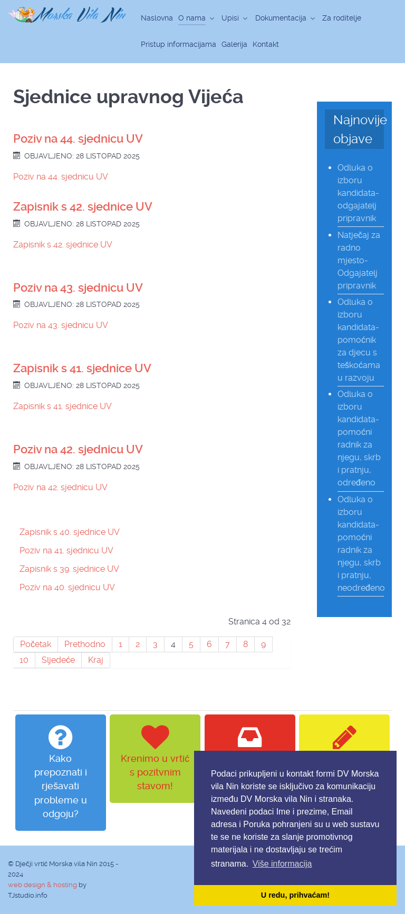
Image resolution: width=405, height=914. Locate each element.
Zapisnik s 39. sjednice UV (69, 569)
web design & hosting (42, 885)
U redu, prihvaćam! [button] (295, 895)
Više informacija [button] (282, 863)
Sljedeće (58, 660)
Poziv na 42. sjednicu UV (78, 449)
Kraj (95, 660)
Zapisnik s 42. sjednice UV (82, 207)
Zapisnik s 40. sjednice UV (70, 532)
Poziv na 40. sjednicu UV (67, 587)
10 (24, 660)
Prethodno (84, 644)
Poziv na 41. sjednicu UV (66, 550)
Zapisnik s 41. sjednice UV (82, 368)
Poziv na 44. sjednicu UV (78, 139)
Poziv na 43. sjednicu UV (78, 288)
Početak (35, 644)
